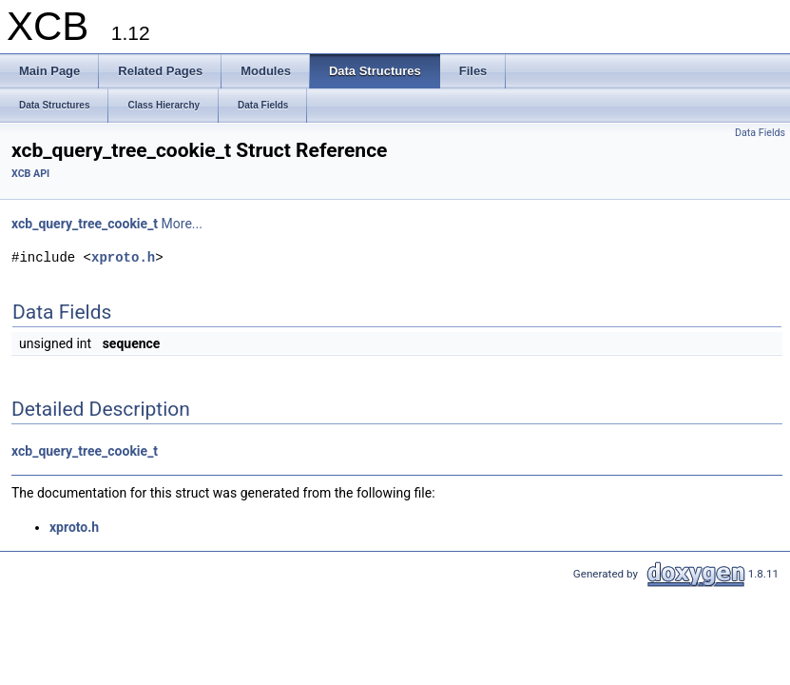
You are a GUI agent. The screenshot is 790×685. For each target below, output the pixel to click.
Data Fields (760, 133)
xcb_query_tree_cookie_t (84, 223)
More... (182, 223)
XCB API (30, 173)
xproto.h (123, 257)
